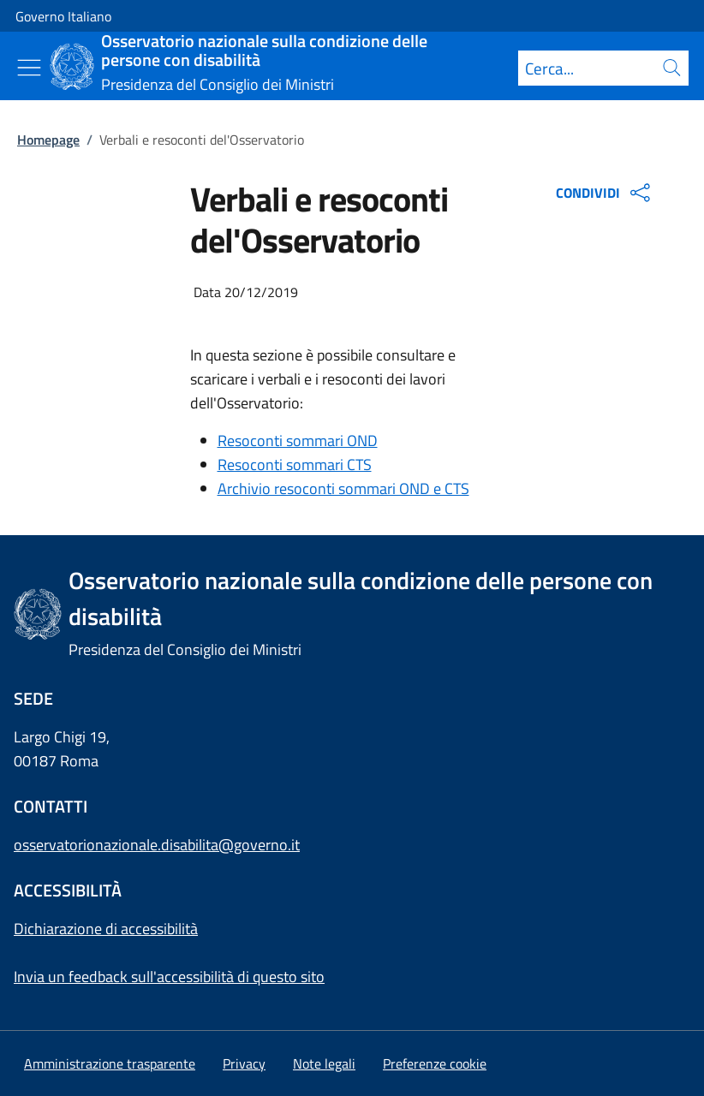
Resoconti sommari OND (298, 440)
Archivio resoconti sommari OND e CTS (343, 488)
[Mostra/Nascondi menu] (29, 67)
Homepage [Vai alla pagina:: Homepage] (48, 139)
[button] (434, 1063)
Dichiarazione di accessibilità (106, 928)
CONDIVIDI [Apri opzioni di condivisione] (605, 192)
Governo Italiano (63, 16)
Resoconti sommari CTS (295, 464)
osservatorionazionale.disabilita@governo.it (157, 844)
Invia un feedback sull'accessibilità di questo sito (169, 976)
